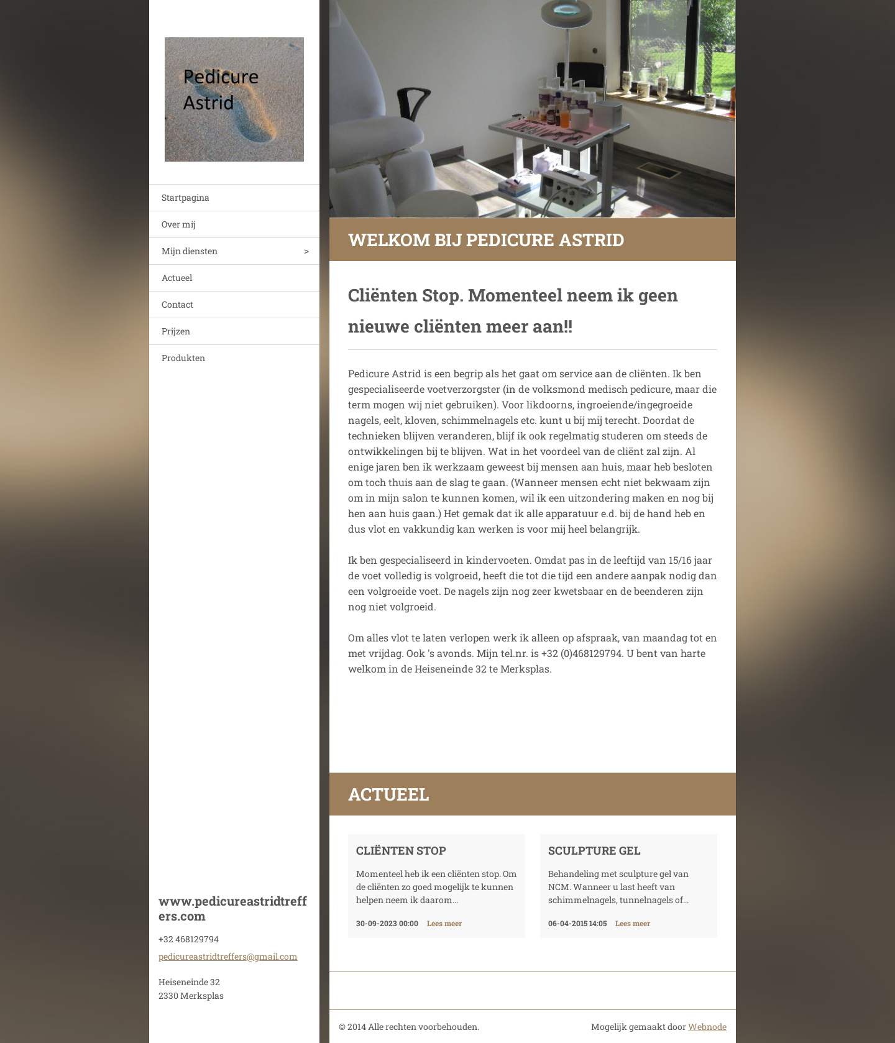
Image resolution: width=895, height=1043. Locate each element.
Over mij (179, 224)
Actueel (177, 277)
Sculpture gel (594, 850)
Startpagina (185, 197)
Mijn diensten (190, 251)
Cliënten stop (401, 850)
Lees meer (444, 923)
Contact (177, 304)
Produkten (183, 358)
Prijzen (176, 331)
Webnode (707, 1026)
